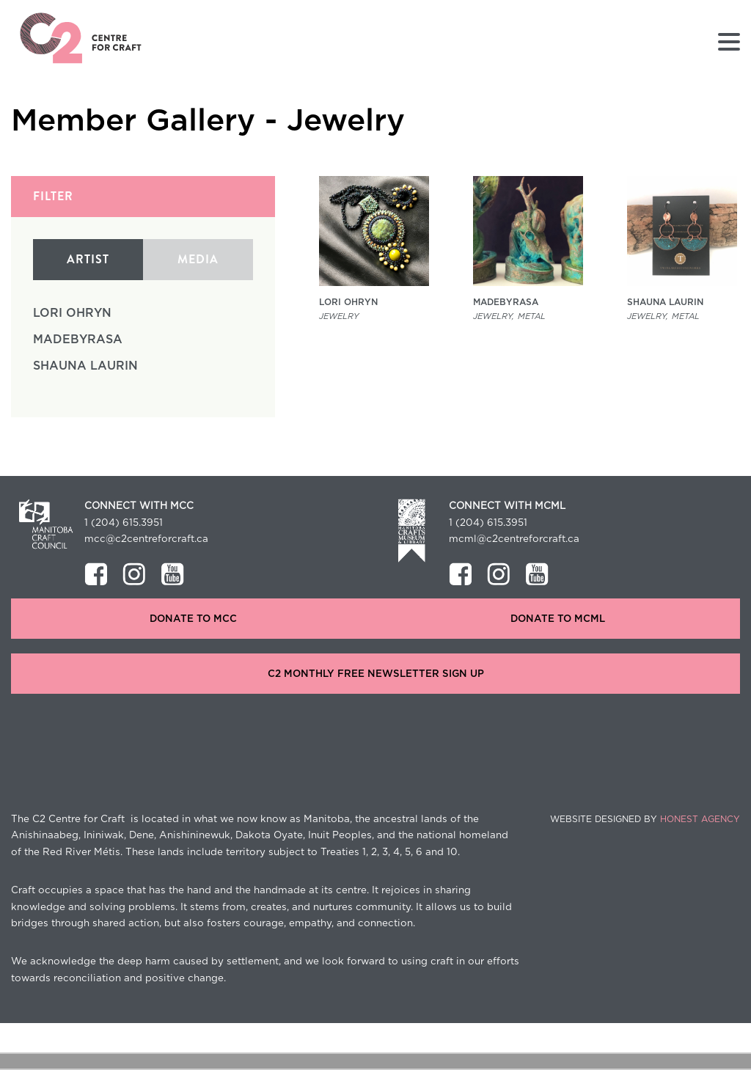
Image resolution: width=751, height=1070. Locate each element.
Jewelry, (493, 316)
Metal (532, 316)
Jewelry (339, 316)
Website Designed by (645, 819)
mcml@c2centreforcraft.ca (514, 539)
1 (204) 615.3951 (123, 523)
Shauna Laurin (85, 366)
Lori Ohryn (72, 313)
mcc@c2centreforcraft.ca (146, 539)
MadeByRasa (77, 339)
